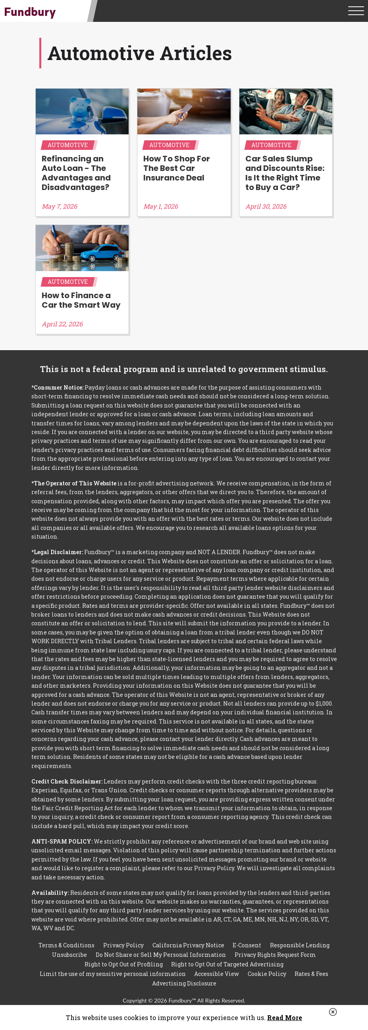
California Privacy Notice (188, 941)
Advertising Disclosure (184, 980)
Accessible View (216, 970)
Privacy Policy (123, 941)
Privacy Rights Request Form (275, 951)
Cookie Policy (267, 970)
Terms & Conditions (66, 941)
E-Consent (247, 941)
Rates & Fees (311, 970)
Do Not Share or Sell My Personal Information (161, 951)
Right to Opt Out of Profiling (124, 960)
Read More (284, 1017)
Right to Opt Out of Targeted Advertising (227, 960)
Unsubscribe (69, 951)
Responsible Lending (299, 941)
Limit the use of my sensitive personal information (113, 970)
